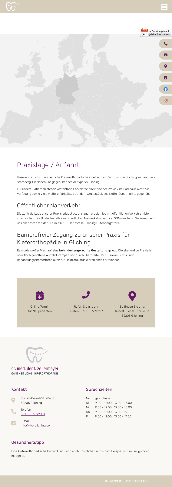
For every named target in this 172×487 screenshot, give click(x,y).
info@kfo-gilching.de (35, 425)
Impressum (113, 481)
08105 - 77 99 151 (33, 414)
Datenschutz (136, 481)
